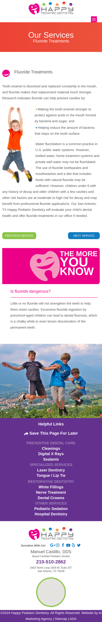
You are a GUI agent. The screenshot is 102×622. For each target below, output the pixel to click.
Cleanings (51, 448)
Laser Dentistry (51, 470)
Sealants (51, 459)
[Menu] (94, 19)
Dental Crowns (51, 498)
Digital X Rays (51, 454)
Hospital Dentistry (51, 514)
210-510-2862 (51, 561)
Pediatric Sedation (51, 509)
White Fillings (51, 487)
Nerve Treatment (51, 492)
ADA (73, 619)
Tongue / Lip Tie (51, 475)
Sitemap (61, 619)
